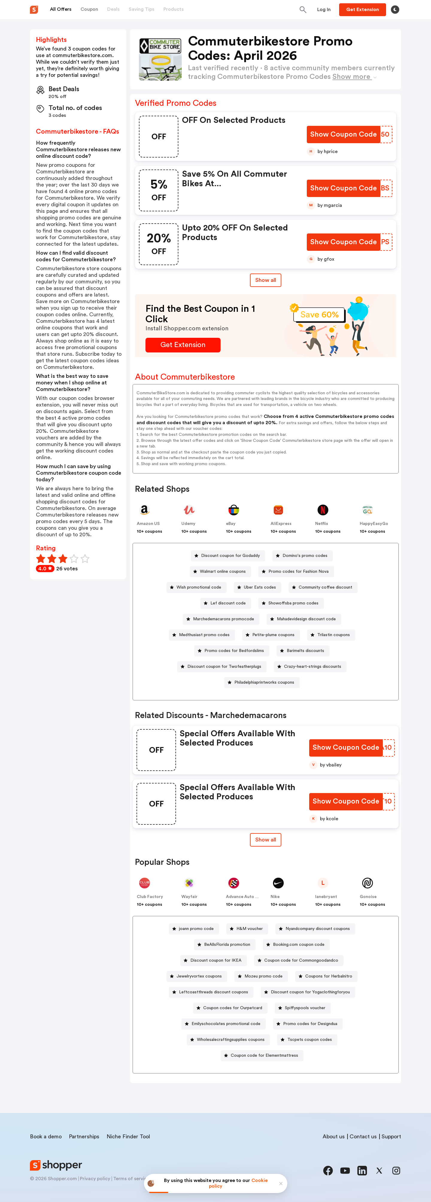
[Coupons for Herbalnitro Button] (326, 976)
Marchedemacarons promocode (223, 619)
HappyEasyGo (374, 524)
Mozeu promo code (264, 976)
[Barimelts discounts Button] (303, 650)
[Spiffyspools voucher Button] (303, 1008)
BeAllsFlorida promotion (227, 945)
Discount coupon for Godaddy (230, 556)
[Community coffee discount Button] (323, 587)
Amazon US (148, 524)
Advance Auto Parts (245, 897)
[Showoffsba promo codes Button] (291, 603)
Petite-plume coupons (273, 635)
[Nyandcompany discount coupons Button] (315, 928)
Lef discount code (228, 603)
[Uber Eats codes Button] (257, 587)
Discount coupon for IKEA (216, 960)
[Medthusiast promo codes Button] (202, 635)
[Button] (324, 9)
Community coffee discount (325, 587)
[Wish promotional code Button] (196, 587)
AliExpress (281, 524)
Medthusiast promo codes (204, 635)
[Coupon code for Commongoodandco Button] (299, 960)
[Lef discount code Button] (225, 603)
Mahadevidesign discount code (306, 619)
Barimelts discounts (305, 651)
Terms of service (131, 1178)
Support (391, 1136)
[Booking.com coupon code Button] (296, 944)
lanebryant (326, 897)
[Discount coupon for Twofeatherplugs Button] (222, 666)
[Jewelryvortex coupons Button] (196, 976)
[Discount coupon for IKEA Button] (213, 960)
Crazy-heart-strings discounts (312, 667)
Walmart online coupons (223, 571)
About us (334, 1136)
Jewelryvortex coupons (199, 976)
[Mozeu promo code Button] (261, 976)
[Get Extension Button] (183, 345)
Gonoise (368, 897)
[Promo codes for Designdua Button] (308, 1024)
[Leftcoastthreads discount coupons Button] (211, 992)
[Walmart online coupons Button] (220, 571)
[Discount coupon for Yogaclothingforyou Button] (308, 992)
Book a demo (46, 1136)
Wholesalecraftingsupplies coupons (231, 1040)
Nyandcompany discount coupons (318, 929)
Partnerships (84, 1136)
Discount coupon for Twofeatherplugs (224, 667)
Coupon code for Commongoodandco (301, 960)
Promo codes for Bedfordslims (234, 651)
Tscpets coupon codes (309, 1040)
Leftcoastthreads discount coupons (213, 992)
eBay (231, 524)
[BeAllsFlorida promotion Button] (225, 944)
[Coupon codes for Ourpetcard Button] (230, 1008)
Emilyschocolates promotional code (226, 1024)
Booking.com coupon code (298, 945)
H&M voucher (249, 929)
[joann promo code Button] (194, 928)
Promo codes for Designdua (310, 1024)
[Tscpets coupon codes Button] (307, 1039)
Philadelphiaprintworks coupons (264, 682)
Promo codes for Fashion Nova (298, 571)
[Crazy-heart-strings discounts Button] (310, 666)
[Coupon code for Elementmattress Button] (262, 1055)
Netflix (321, 524)
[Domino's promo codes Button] (302, 555)
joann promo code (196, 929)
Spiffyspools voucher (305, 1008)
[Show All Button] (265, 840)
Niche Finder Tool (128, 1136)
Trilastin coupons (333, 635)
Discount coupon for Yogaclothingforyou (310, 992)
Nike (275, 897)
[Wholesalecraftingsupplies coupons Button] (228, 1039)
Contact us (363, 1136)
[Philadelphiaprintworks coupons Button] (262, 682)
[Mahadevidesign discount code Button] (304, 619)
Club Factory (150, 897)
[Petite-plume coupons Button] (271, 635)
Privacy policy (95, 1178)
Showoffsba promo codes (293, 603)
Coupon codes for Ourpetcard (232, 1008)
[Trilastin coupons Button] (331, 635)
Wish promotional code (199, 587)
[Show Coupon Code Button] (344, 134)
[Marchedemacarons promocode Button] (221, 619)
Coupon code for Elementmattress (264, 1055)
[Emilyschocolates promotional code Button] (223, 1024)
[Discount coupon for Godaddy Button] (228, 555)
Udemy (188, 524)
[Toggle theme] (395, 9)
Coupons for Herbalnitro (328, 976)
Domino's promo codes (305, 556)
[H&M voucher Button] (247, 928)
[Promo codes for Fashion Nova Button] (296, 571)
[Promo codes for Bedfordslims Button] (231, 650)
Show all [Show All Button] (265, 280)
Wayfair (189, 897)
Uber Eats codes (260, 587)
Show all (265, 839)
